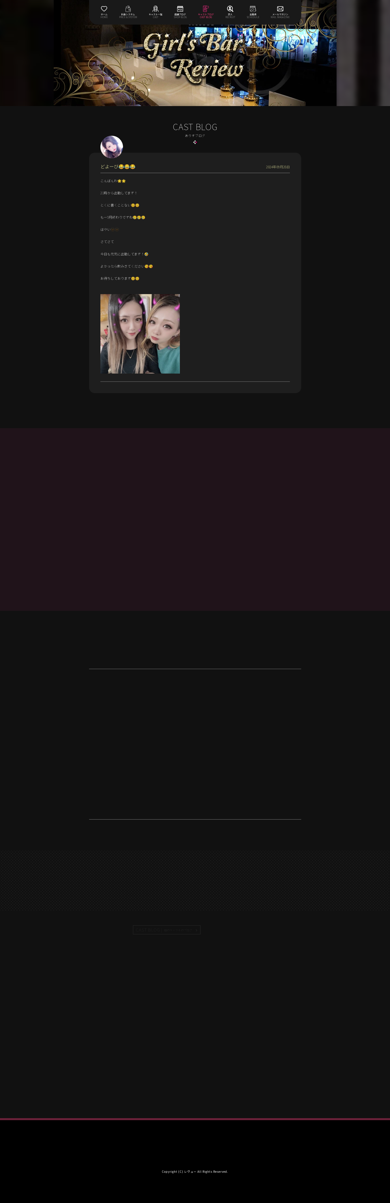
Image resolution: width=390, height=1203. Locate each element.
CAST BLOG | (164, 930)
